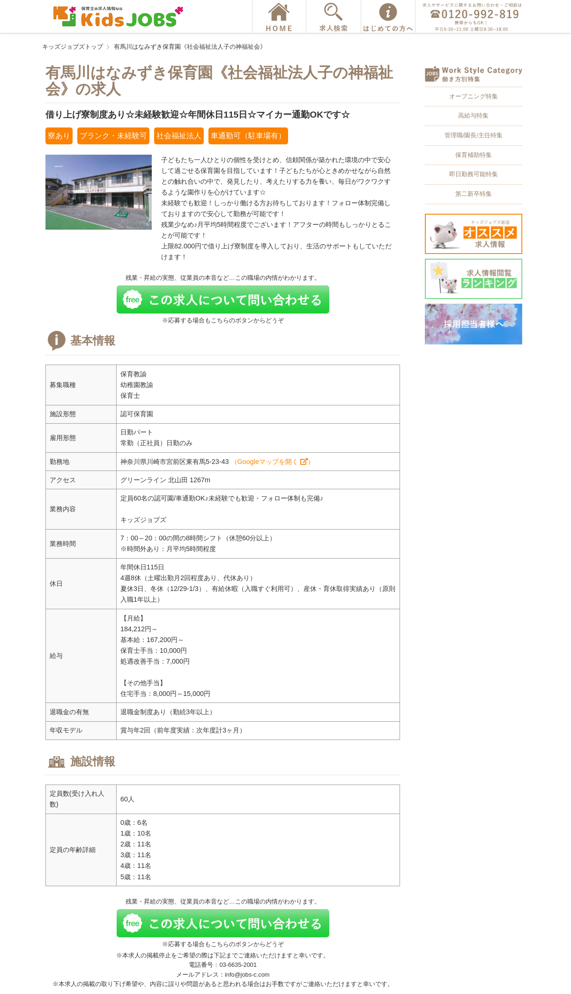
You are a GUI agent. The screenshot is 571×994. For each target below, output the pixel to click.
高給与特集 (473, 115)
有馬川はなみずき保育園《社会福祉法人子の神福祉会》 (190, 46)
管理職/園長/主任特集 (474, 135)
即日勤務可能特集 (473, 174)
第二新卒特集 (473, 193)
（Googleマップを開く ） (272, 461)
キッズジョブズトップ (72, 46)
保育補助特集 (473, 154)
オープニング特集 (473, 96)
